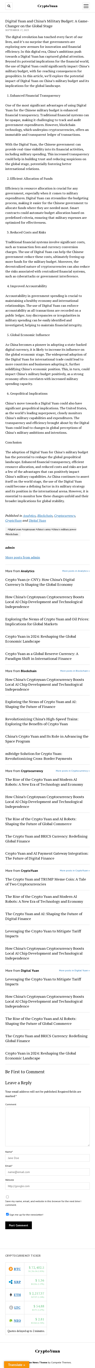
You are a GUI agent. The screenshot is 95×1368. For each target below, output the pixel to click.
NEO (17, 1320)
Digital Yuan (37, 520)
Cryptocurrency (64, 515)
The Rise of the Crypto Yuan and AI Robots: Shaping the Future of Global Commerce (40, 821)
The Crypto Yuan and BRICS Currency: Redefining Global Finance (46, 838)
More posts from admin (22, 557)
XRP (17, 1282)
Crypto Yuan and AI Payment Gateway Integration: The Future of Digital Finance (46, 856)
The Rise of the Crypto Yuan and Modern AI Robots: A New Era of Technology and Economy (44, 782)
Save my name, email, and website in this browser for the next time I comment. (43, 1203)
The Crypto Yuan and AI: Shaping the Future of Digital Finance (43, 916)
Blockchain (45, 515)
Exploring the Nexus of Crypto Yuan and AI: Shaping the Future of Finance (41, 704)
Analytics (29, 515)
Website (9, 1179)
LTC (17, 1307)
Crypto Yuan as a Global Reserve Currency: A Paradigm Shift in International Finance (41, 656)
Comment (10, 1104)
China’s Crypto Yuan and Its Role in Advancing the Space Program (47, 739)
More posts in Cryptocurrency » (73, 770)
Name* (9, 1151)
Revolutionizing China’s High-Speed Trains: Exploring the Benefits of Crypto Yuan (41, 721)
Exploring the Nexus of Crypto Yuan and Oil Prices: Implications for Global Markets (47, 621)
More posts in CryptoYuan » (75, 870)
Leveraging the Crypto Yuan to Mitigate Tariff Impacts (43, 933)
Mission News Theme (35, 1362)
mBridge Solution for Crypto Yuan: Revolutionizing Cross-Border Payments (38, 756)
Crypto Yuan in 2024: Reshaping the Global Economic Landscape (40, 639)
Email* (8, 1165)
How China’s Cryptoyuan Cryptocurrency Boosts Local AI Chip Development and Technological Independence (44, 601)
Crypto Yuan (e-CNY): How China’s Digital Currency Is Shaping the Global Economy (40, 582)
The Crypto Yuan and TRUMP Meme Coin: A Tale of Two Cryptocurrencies (45, 881)
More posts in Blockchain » (75, 670)
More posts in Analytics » (76, 570)
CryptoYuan (47, 6)
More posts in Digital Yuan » (74, 970)
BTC (17, 1269)
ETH (17, 1294)
